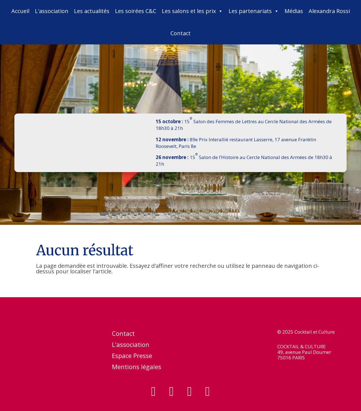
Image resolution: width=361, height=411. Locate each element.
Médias (294, 11)
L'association (51, 11)
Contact (180, 33)
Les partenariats (254, 11)
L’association (130, 345)
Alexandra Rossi (329, 11)
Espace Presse (132, 357)
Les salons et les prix (192, 11)
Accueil (20, 11)
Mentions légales (136, 368)
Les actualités (91, 11)
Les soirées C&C (135, 11)
